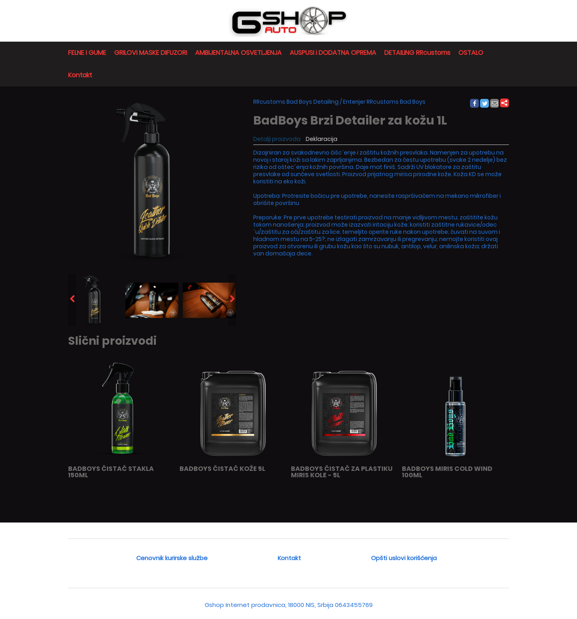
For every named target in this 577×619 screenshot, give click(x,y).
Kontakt (80, 75)
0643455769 (354, 605)
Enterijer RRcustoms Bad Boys (384, 102)
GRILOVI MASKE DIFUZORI (150, 52)
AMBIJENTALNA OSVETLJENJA (238, 52)
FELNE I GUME (87, 52)
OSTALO (470, 52)
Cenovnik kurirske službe (172, 558)
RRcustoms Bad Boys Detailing (296, 102)
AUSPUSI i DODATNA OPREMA (333, 52)
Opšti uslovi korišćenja (404, 558)
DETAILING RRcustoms (417, 52)
